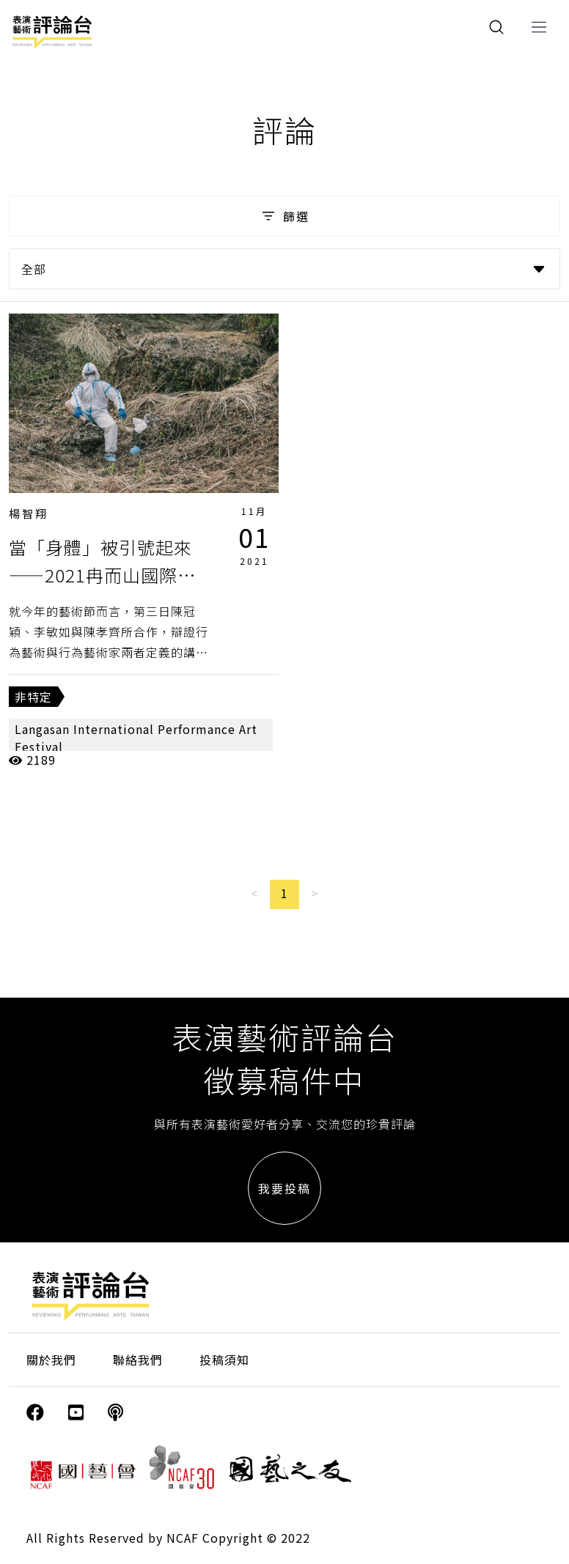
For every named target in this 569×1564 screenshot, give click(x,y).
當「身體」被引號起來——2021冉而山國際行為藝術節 (102, 575)
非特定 (33, 696)
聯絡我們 (138, 1359)
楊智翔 (28, 513)
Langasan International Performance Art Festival (136, 737)
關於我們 (51, 1359)
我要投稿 (284, 1188)
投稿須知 (224, 1359)
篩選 (284, 216)
